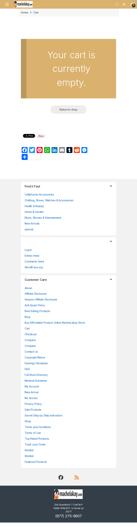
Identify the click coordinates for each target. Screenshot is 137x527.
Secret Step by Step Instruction (43, 415)
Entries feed (32, 255)
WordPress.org (34, 267)
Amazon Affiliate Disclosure (41, 299)
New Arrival (31, 392)
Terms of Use (33, 432)
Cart (27, 328)
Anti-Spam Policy (35, 305)
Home (24, 12)
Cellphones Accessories (39, 194)
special (29, 229)
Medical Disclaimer (36, 380)
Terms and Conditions (38, 427)
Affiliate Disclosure (36, 293)
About (28, 288)
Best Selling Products (37, 311)
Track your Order (35, 444)
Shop (28, 421)
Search (116, 4)
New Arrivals (32, 223)
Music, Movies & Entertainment (43, 217)
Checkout (30, 334)
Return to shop (68, 109)
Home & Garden (34, 211)
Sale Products (33, 409)
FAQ (27, 369)
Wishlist (29, 450)
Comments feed (34, 261)
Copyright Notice (35, 357)
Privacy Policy (33, 403)
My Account (32, 386)
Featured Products (36, 461)
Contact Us (31, 351)
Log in (28, 249)
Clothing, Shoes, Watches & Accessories (49, 200)
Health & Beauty (34, 206)
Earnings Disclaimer (36, 363)
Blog (27, 316)
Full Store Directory (36, 374)
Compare (30, 340)
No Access (31, 398)
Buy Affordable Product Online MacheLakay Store (55, 322)
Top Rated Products (37, 438)
